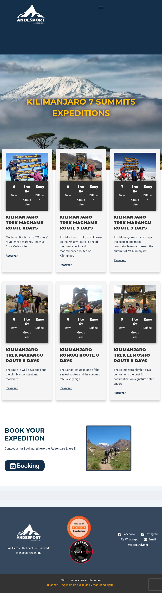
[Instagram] (150, 534)
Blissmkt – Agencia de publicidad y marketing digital (80, 585)
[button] (101, 8)
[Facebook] (126, 534)
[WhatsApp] (129, 539)
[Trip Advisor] (138, 545)
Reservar (12, 255)
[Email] (150, 539)
